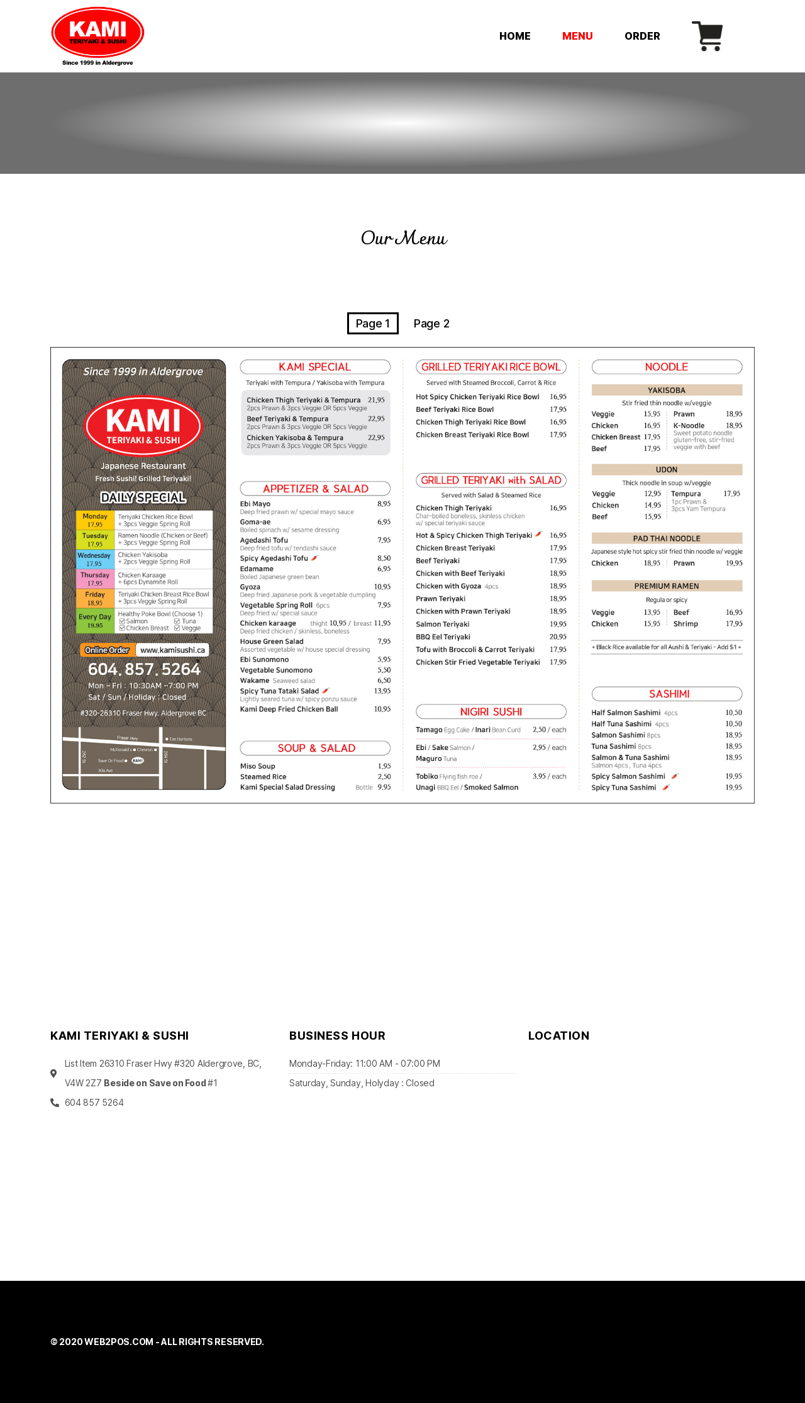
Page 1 (373, 323)
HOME (515, 36)
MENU (577, 36)
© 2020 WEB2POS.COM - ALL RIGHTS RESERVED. (157, 1341)
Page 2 (431, 323)
